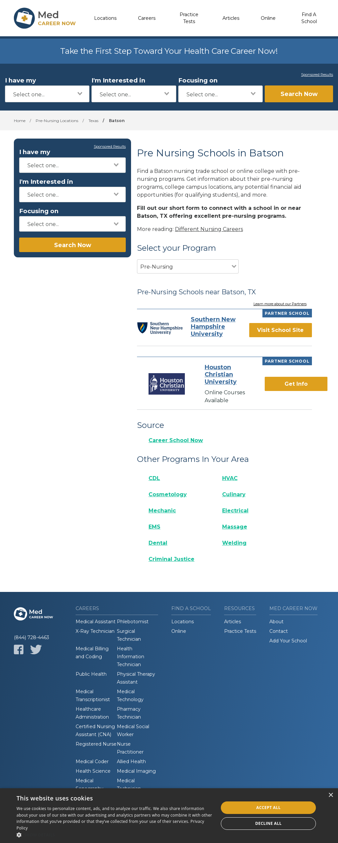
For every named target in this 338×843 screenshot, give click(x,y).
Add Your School (288, 641)
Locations (105, 18)
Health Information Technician (130, 656)
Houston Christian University (221, 374)
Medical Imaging (136, 771)
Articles (230, 18)
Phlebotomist (133, 622)
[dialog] (169, 815)
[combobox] (47, 94)
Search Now (299, 93)
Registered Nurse (96, 744)
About (276, 622)
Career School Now (176, 440)
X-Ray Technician (95, 631)
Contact (278, 631)
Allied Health (131, 761)
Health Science (93, 771)
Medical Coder (92, 761)
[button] (115, 834)
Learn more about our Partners (280, 304)
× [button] (330, 795)
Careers (146, 18)
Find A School (309, 18)
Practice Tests (189, 18)
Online (268, 18)
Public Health (91, 674)
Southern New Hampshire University (213, 327)
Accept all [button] (268, 807)
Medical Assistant (96, 622)
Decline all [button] (268, 823)
